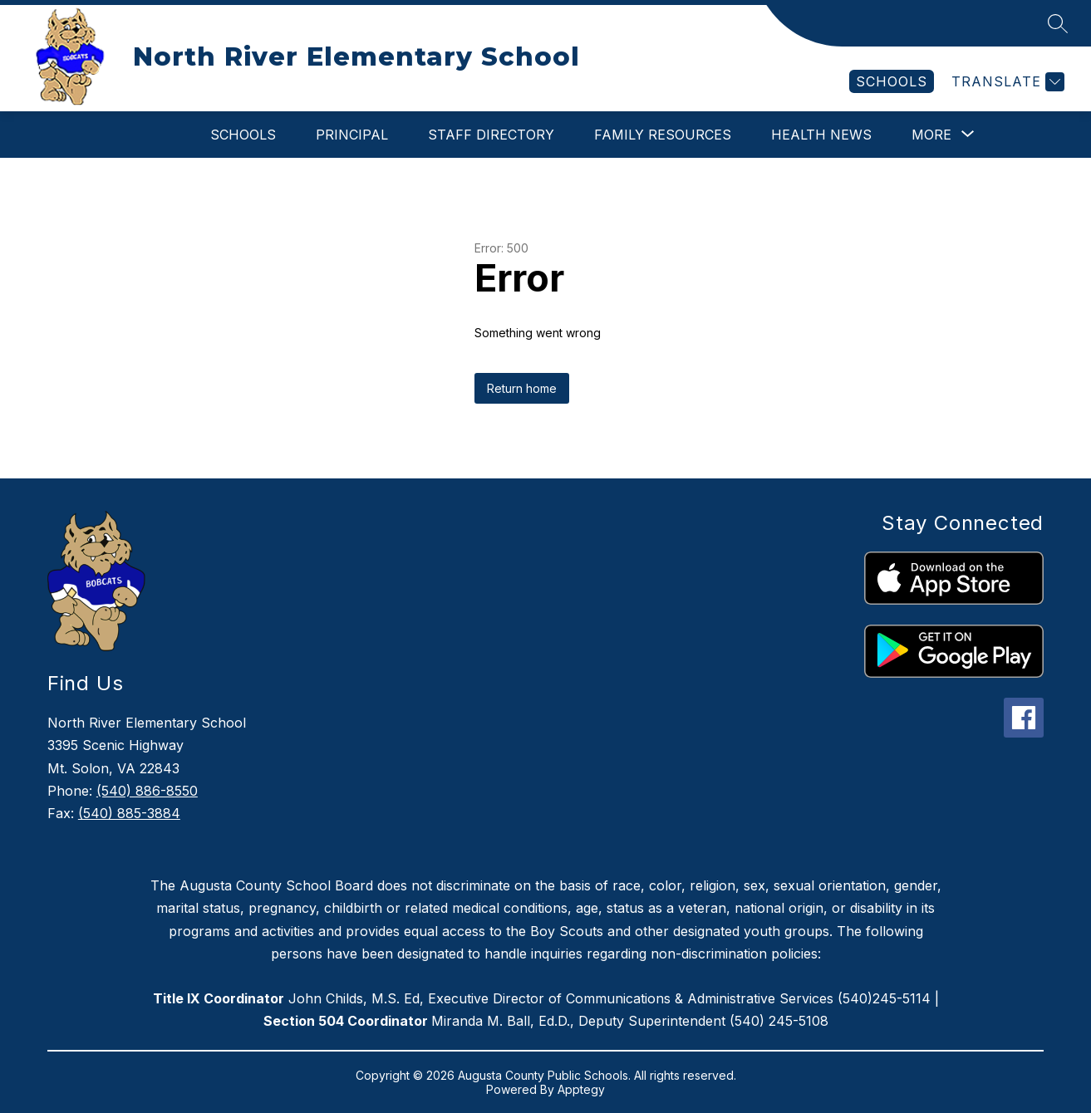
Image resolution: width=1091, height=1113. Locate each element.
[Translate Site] (1005, 81)
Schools (243, 134)
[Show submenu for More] (931, 135)
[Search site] (1058, 23)
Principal (352, 134)
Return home (522, 388)
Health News (821, 134)
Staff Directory (491, 134)
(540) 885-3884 (129, 813)
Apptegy (581, 1089)
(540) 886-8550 (147, 790)
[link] (891, 81)
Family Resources (662, 134)
